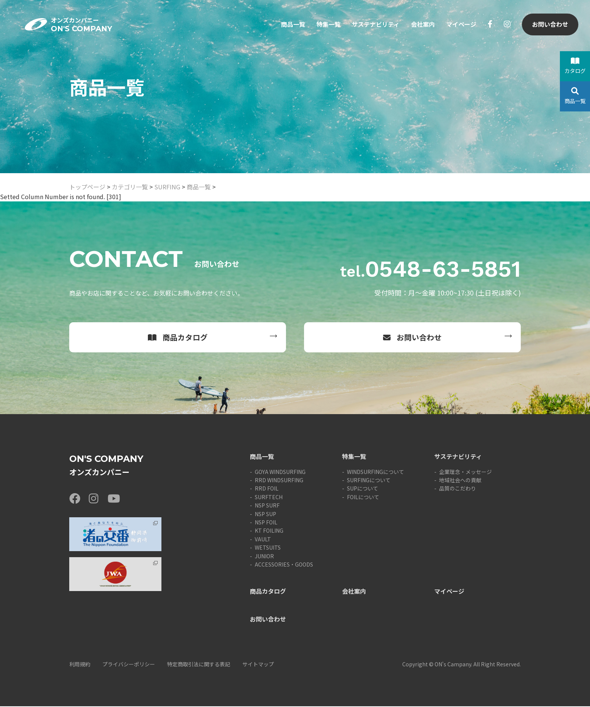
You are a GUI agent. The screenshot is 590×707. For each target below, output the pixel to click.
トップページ (87, 186)
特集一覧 (328, 25)
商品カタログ (178, 337)
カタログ (574, 66)
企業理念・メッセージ (465, 472)
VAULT (263, 540)
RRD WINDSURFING (279, 481)
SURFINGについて (369, 481)
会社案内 (423, 25)
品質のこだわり (457, 489)
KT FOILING (269, 531)
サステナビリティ (375, 25)
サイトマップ (258, 665)
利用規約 (79, 665)
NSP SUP (265, 514)
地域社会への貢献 (460, 481)
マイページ (461, 25)
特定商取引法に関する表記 (198, 665)
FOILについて (363, 497)
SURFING (167, 186)
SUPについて (362, 489)
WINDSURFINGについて (375, 472)
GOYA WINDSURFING (280, 472)
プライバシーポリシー (128, 665)
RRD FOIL (266, 489)
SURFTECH (269, 497)
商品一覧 (293, 25)
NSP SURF (267, 506)
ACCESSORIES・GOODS (284, 565)
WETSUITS (268, 548)
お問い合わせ (550, 25)
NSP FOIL (266, 523)
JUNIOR (264, 556)
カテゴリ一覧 (130, 186)
